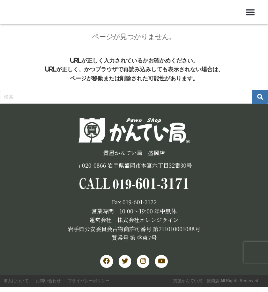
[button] (250, 12)
